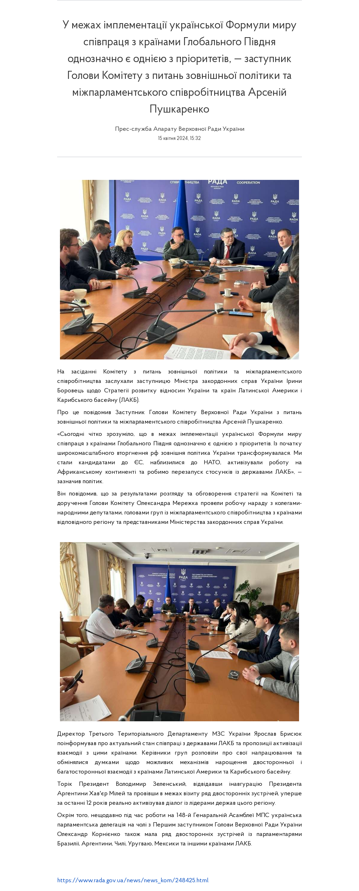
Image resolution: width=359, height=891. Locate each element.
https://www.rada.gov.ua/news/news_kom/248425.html (133, 880)
